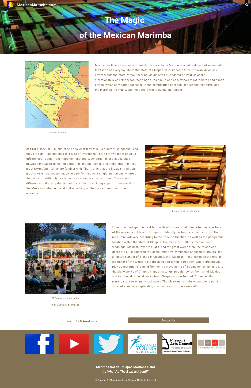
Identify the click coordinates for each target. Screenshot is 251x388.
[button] (247, 5)
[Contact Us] (168, 320)
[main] (125, 27)
